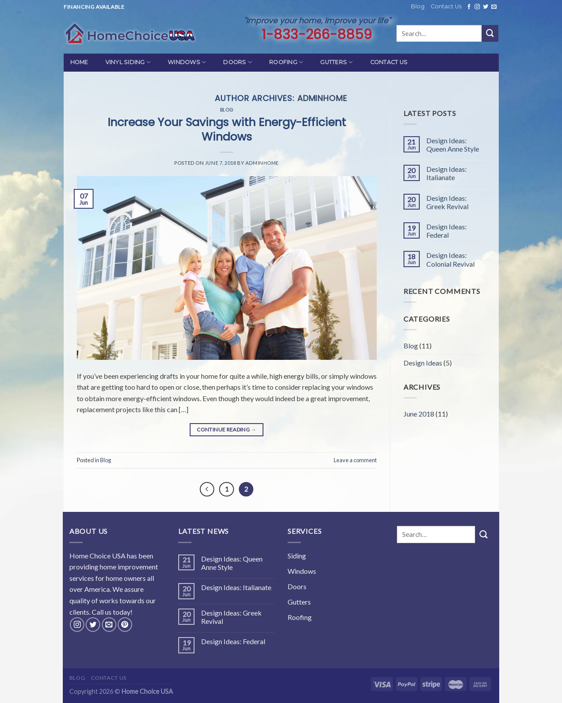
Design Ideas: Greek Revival (447, 202)
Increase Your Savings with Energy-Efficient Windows (227, 129)
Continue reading (226, 429)
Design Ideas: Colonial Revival (450, 259)
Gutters (336, 62)
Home (79, 62)
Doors (237, 62)
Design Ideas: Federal (446, 230)
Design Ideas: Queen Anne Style (452, 144)
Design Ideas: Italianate (446, 173)
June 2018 (418, 413)
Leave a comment (355, 460)
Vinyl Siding (128, 62)
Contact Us (446, 6)
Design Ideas (422, 363)
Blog (418, 6)
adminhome (322, 98)
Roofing (286, 62)
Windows (187, 62)
